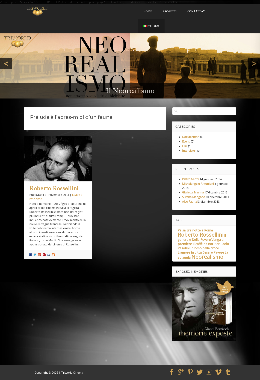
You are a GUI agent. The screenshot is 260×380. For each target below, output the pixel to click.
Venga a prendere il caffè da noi (200, 241)
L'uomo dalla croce (204, 248)
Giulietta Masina (193, 192)
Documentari (190, 137)
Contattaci (196, 11)
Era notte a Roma (199, 230)
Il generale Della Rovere (202, 237)
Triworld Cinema (72, 373)
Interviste (188, 151)
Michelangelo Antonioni (198, 184)
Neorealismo (207, 256)
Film (184, 146)
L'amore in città (190, 252)
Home (147, 11)
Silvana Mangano (193, 197)
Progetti (170, 11)
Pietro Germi (190, 179)
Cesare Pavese (213, 252)
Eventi (186, 141)
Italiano (151, 26)
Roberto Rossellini (53, 188)
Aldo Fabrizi (189, 202)
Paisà (182, 230)
